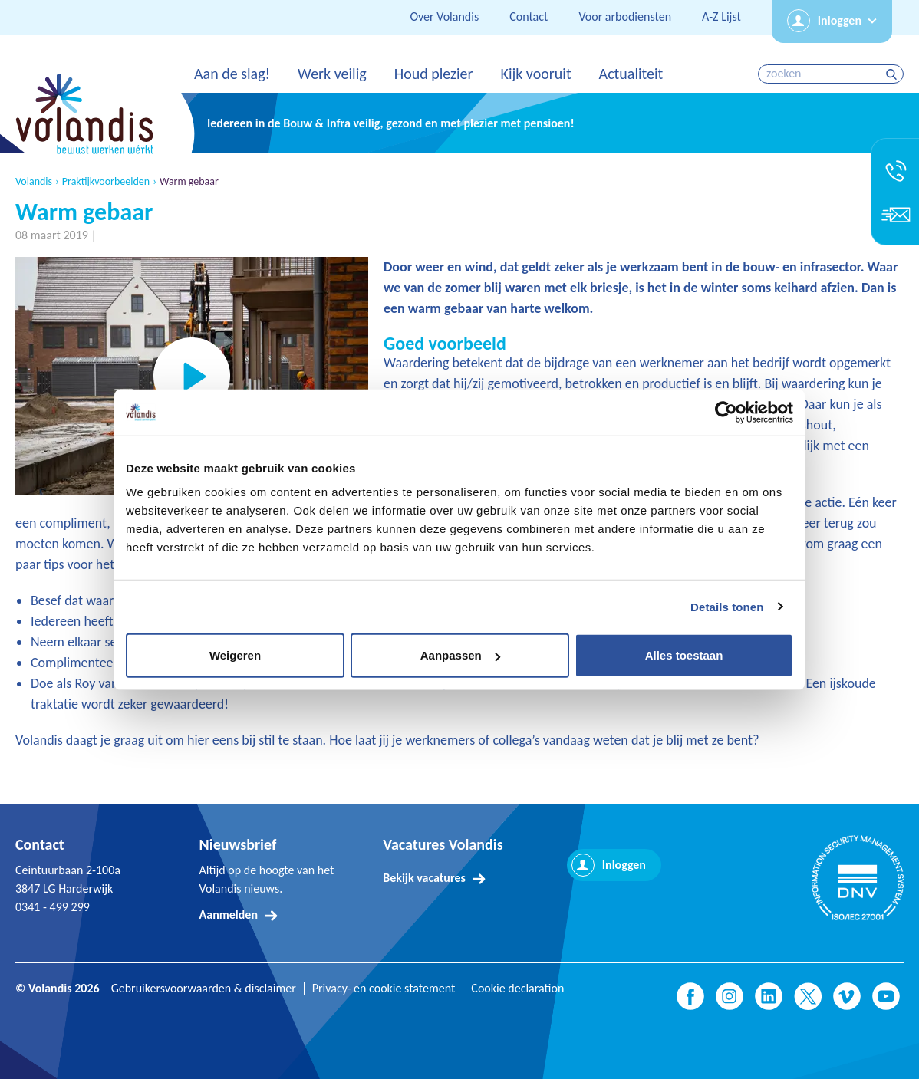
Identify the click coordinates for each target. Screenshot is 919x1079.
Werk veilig (332, 73)
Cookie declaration (517, 988)
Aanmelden (228, 914)
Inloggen (839, 20)
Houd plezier (433, 73)
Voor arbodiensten (624, 16)
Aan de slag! (232, 73)
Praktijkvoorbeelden (106, 182)
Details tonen (726, 606)
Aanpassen (460, 655)
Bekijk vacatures (424, 877)
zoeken (893, 74)
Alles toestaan (684, 655)
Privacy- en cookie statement (384, 988)
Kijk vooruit (535, 73)
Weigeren (235, 655)
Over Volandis (444, 16)
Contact (528, 16)
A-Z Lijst (721, 16)
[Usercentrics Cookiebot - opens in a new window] (726, 411)
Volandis (33, 182)
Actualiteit (631, 73)
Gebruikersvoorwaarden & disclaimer (203, 988)
